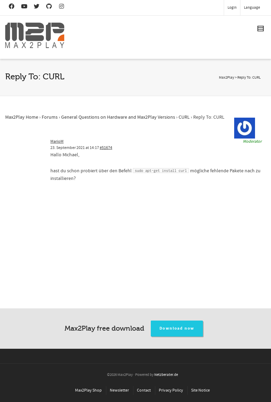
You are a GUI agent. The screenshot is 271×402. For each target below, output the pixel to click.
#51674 (106, 147)
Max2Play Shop (88, 390)
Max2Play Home (21, 117)
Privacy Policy (171, 390)
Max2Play (226, 77)
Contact (144, 390)
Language (252, 7)
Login (232, 7)
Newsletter (119, 390)
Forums (50, 117)
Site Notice (200, 390)
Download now (177, 328)
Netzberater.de (166, 374)
